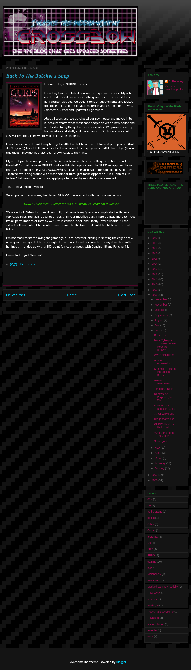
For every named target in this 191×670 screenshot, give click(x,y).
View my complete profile (174, 88)
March (159, 458)
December (161, 299)
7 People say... (27, 264)
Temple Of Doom (164, 388)
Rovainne (153, 617)
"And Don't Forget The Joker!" (164, 434)
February (160, 463)
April (158, 452)
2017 (155, 248)
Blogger (121, 662)
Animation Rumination (162, 362)
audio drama (154, 511)
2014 (155, 263)
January (160, 468)
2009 (155, 289)
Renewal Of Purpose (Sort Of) (163, 397)
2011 (155, 279)
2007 (155, 474)
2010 (155, 284)
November (161, 304)
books (151, 517)
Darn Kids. (160, 335)
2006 (155, 480)
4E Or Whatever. (164, 413)
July (157, 325)
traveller (152, 630)
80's (149, 499)
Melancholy (154, 574)
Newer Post (15, 295)
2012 (155, 274)
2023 (155, 237)
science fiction (155, 624)
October (160, 309)
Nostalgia (153, 605)
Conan (151, 530)
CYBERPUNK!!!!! (164, 355)
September (161, 315)
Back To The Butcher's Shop (164, 407)
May (157, 447)
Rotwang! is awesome (160, 611)
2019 (155, 242)
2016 (155, 253)
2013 (155, 268)
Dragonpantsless (164, 419)
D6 (149, 542)
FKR (150, 549)
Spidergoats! (161, 441)
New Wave (153, 592)
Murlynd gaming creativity (162, 586)
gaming (151, 561)
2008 (155, 294)
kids (149, 567)
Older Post (126, 295)
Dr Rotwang (176, 81)
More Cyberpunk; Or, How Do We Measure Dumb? (165, 345)
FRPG (151, 555)
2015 (155, 258)
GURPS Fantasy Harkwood (164, 426)
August (159, 320)
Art (149, 505)
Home (72, 295)
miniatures (153, 580)
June (158, 330)
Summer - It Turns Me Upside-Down (165, 372)
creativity (152, 536)
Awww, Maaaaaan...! (163, 382)
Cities (150, 524)
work (150, 636)
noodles (152, 599)
